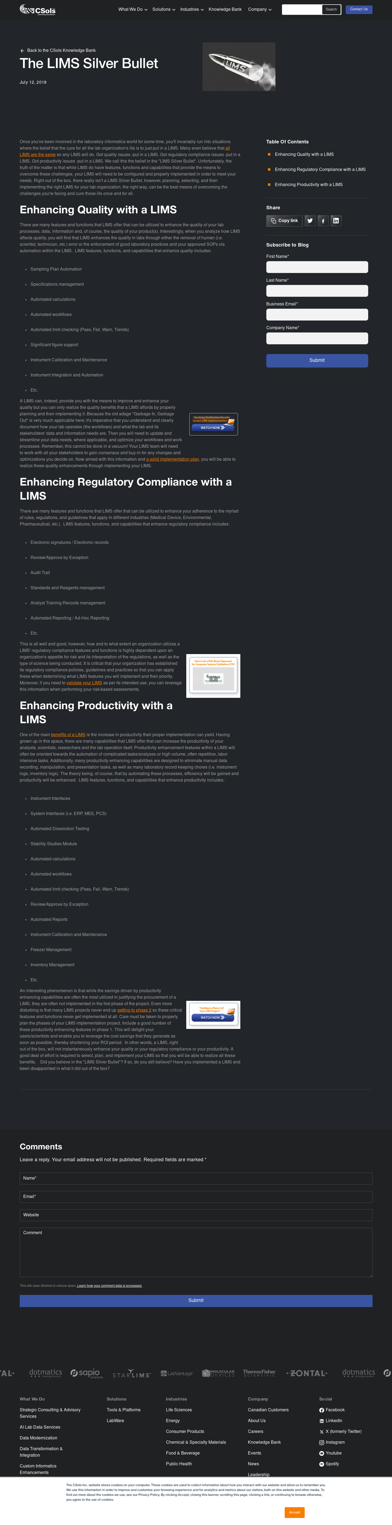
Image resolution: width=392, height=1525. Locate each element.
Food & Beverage (183, 1453)
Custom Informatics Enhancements (38, 1469)
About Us (257, 1421)
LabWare (115, 1421)
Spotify (332, 1464)
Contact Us (359, 9)
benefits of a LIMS (68, 735)
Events (254, 1453)
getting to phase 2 (134, 1010)
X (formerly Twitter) (344, 1432)
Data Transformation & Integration (41, 1452)
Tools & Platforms (124, 1410)
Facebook (335, 1410)
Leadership (259, 1475)
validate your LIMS (84, 683)
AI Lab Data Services (40, 1427)
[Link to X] (310, 220)
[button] (131, 9)
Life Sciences (179, 1410)
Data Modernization (38, 1438)
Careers (255, 1432)
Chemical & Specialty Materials (196, 1442)
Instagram (335, 1442)
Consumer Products (185, 1432)
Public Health (179, 1464)
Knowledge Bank (225, 10)
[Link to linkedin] (336, 220)
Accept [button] (294, 1512)
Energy (173, 1421)
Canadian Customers (268, 1410)
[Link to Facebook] (323, 220)
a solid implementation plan (172, 459)
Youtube (334, 1453)
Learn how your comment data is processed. (109, 1286)
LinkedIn (334, 1421)
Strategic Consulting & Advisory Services (50, 1413)
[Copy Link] (284, 221)
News (253, 1464)
